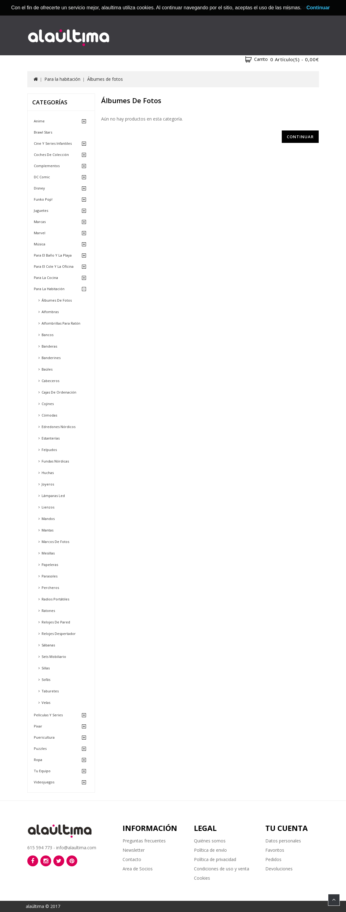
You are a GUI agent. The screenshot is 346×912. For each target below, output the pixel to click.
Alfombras (50, 311)
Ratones (48, 610)
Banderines (51, 357)
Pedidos (273, 859)
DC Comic (42, 177)
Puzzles (40, 748)
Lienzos (48, 507)
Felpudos (49, 449)
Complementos (47, 165)
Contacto (132, 859)
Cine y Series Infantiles (53, 143)
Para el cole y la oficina (54, 266)
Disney (39, 188)
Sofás (46, 679)
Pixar (38, 726)
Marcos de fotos (55, 541)
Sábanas (48, 645)
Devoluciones (279, 869)
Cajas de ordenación (59, 392)
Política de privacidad (215, 859)
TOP (334, 900)
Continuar (300, 136)
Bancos (47, 334)
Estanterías (51, 438)
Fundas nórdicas (55, 461)
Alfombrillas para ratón (61, 323)
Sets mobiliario (54, 656)
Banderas (49, 346)
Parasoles (49, 576)
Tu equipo (42, 770)
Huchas (48, 472)
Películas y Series (48, 715)
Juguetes (41, 210)
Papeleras (50, 564)
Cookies (202, 878)
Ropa (38, 759)
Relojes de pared (56, 622)
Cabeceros (50, 380)
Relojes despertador (59, 633)
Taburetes (50, 691)
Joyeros (48, 484)
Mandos (48, 518)
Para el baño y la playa (53, 255)
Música (39, 244)
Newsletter (134, 850)
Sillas (46, 668)
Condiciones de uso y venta (221, 869)
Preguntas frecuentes (144, 841)
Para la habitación (62, 79)
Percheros (50, 587)
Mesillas (48, 553)
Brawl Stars (43, 132)
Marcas (40, 221)
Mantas (47, 530)
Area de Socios (138, 869)
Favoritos (274, 850)
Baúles (47, 369)
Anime (39, 121)
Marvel (39, 232)
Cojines (48, 403)
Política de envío (210, 850)
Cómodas (49, 415)
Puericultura (44, 737)
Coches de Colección (51, 154)
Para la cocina (46, 277)
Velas (46, 702)
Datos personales (283, 841)
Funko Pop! (43, 199)
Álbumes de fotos (105, 79)
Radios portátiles (55, 599)
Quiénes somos (210, 841)
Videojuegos (44, 782)
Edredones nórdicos (58, 426)
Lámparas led (53, 495)
